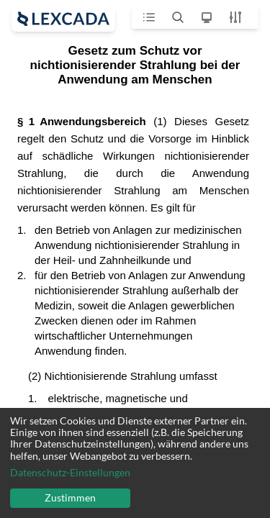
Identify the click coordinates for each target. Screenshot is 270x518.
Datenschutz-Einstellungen (70, 472)
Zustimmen (70, 497)
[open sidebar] (63, 19)
